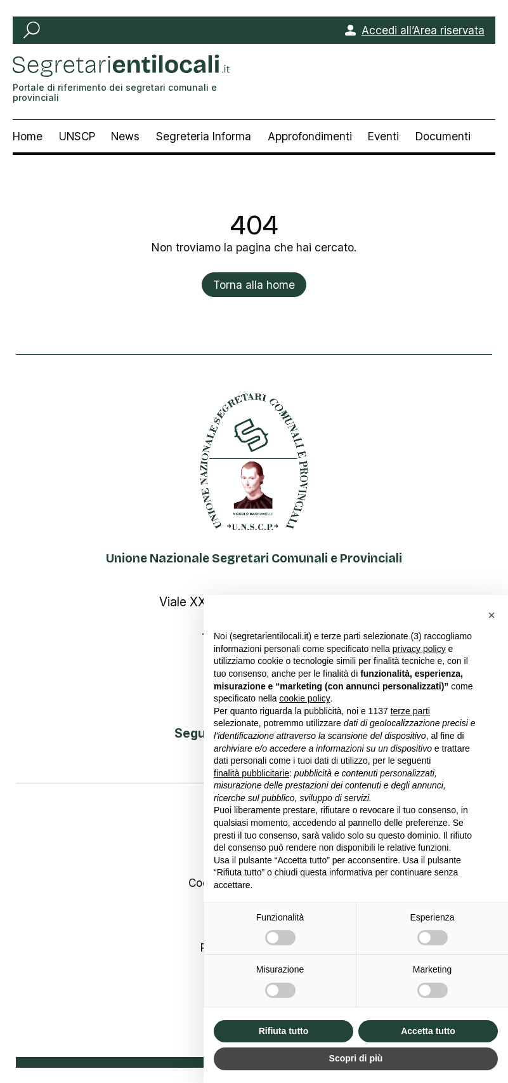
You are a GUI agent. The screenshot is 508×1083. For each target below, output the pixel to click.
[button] (491, 615)
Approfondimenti (310, 136)
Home (27, 136)
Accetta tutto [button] (428, 1031)
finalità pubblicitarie (251, 773)
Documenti (443, 136)
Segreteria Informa (203, 136)
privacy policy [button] (419, 649)
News (125, 136)
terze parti (410, 711)
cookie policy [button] (305, 698)
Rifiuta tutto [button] (284, 1031)
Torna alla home (254, 284)
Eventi (383, 136)
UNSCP (77, 136)
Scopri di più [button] (356, 1058)
